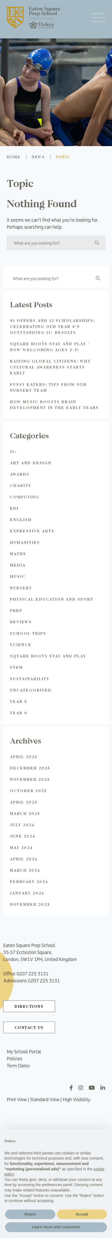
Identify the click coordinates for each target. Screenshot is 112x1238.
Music (17, 576)
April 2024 (24, 859)
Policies (14, 1059)
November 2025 (30, 779)
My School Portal (24, 1052)
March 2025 (25, 813)
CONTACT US (29, 1027)
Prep (16, 610)
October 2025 (28, 790)
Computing (24, 497)
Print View (17, 1099)
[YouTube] (92, 1087)
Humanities (25, 542)
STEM (16, 667)
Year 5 (18, 701)
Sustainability (30, 678)
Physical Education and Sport (52, 599)
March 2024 (25, 870)
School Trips (28, 633)
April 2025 (23, 802)
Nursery (21, 587)
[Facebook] (71, 1087)
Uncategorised (31, 690)
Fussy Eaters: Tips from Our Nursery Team (48, 387)
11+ (13, 451)
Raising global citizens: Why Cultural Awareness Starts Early (50, 367)
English (21, 519)
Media (18, 565)
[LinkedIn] (102, 1087)
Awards (20, 474)
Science (21, 644)
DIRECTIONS (29, 1006)
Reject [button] (30, 1214)
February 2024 (29, 881)
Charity (20, 485)
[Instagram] (80, 1087)
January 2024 (27, 893)
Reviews (21, 622)
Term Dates (18, 1066)
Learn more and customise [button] (56, 1227)
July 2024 (22, 824)
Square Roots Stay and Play (48, 656)
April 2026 (24, 756)
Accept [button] (81, 1214)
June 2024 (23, 836)
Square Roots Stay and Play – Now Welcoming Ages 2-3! (50, 346)
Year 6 (18, 712)
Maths (18, 553)
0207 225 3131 (33, 974)
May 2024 (21, 847)
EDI (14, 508)
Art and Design (31, 462)
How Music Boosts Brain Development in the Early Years (54, 404)
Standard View (44, 1099)
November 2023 (30, 904)
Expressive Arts (32, 531)
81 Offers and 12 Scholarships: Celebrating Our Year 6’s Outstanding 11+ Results (52, 326)
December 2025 (30, 768)
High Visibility (76, 1099)
